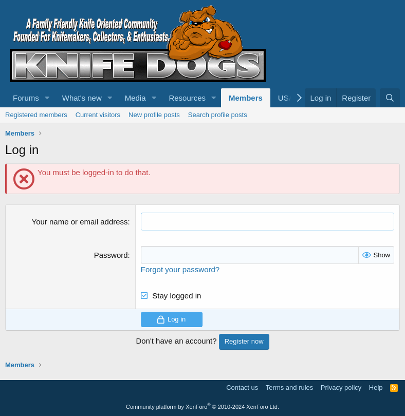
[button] (47, 97)
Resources (187, 97)
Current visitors (98, 115)
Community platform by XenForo (202, 407)
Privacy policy (341, 387)
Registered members (36, 115)
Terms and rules (289, 387)
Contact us (242, 387)
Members (246, 97)
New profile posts (154, 115)
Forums (26, 97)
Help (376, 387)
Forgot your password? (180, 269)
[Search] (390, 97)
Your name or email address (80, 221)
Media (135, 97)
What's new (82, 97)
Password (111, 255)
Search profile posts (217, 115)
